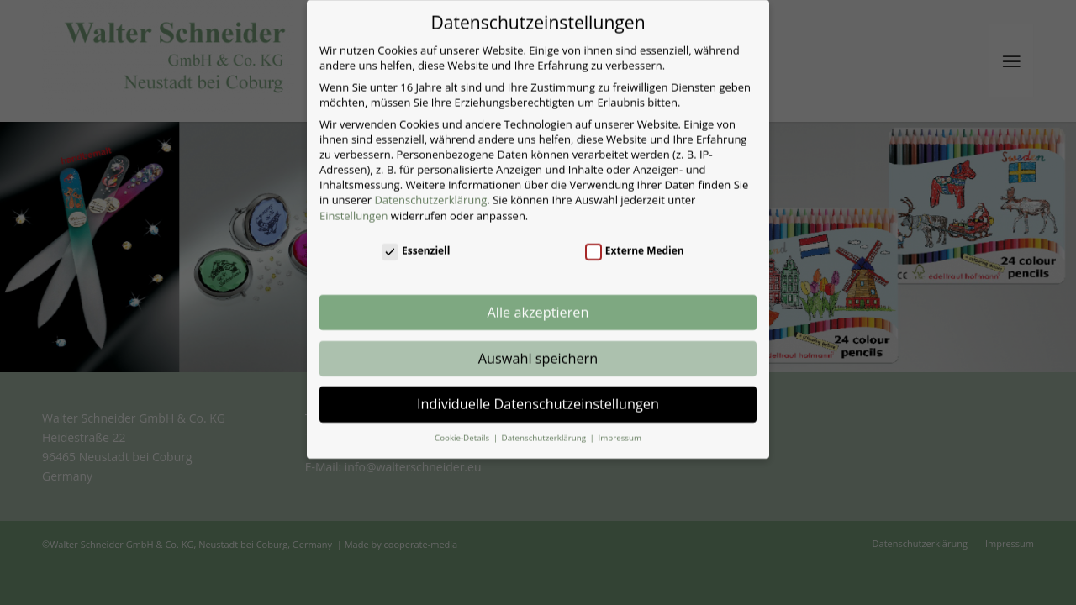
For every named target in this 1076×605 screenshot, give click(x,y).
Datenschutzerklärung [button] (545, 427)
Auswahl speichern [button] (538, 347)
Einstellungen (353, 204)
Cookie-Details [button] (463, 427)
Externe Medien (634, 240)
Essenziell (416, 240)
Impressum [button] (619, 427)
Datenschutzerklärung (430, 189)
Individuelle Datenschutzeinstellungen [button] (538, 393)
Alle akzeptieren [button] (538, 301)
